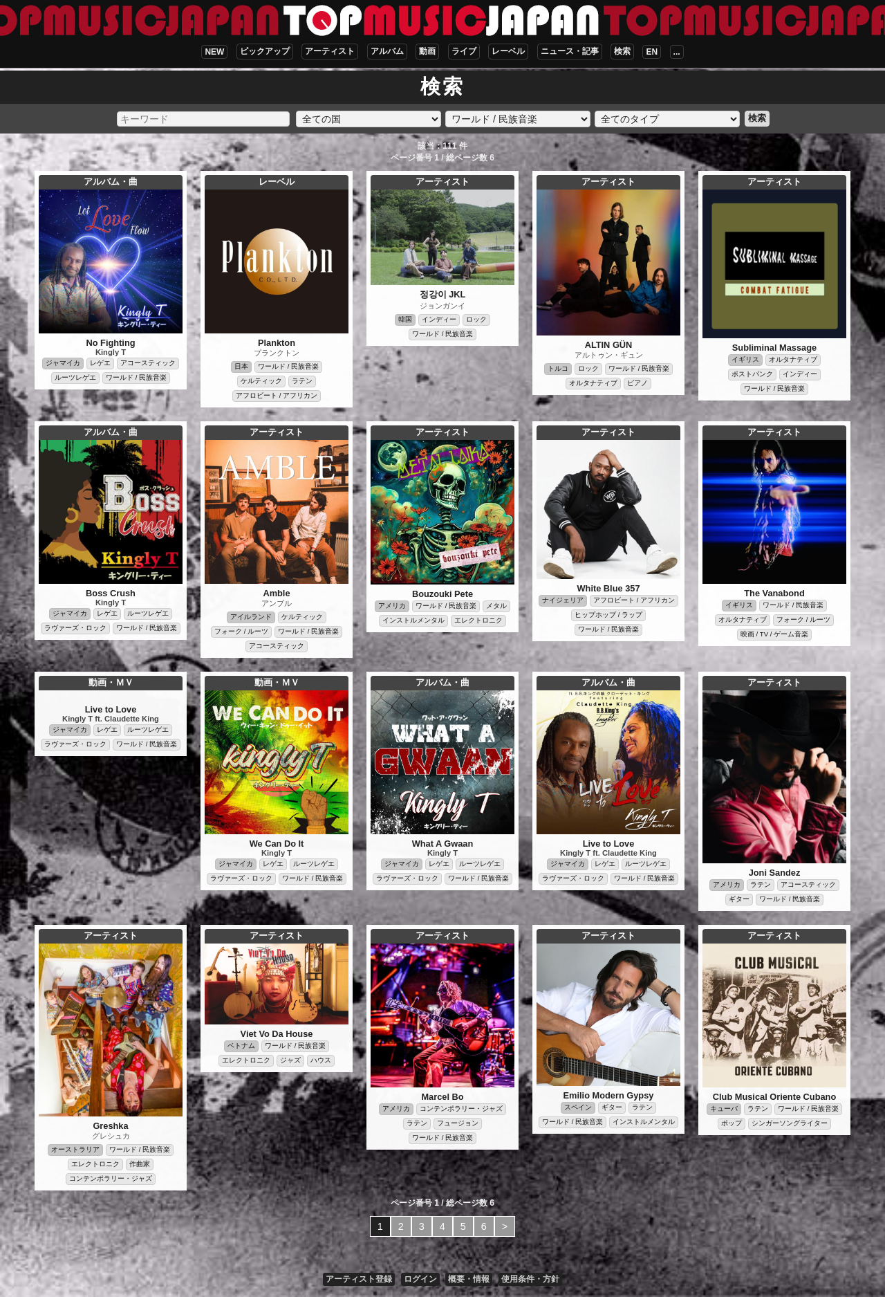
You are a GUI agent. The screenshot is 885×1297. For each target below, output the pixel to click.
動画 (427, 51)
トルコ (558, 368)
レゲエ (100, 363)
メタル (496, 605)
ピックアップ (265, 51)
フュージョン (457, 1123)
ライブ (463, 51)
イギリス (745, 359)
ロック (476, 319)
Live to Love (111, 709)
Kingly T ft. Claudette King (110, 719)
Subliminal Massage (774, 347)
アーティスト (330, 51)
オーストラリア (75, 1149)
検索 (622, 51)
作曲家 (139, 1164)
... (676, 52)
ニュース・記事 (570, 51)
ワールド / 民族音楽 (136, 377)
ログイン (420, 1279)
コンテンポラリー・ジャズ (110, 1178)
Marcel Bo (442, 1097)
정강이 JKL (443, 294)
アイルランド (251, 616)
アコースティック (148, 363)
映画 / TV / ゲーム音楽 (774, 634)
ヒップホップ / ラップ (608, 614)
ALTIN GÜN (609, 345)
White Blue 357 (608, 588)
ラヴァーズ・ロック (75, 628)
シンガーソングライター (790, 1123)
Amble (276, 593)
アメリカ (392, 605)
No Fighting (110, 343)
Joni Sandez (775, 872)
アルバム (387, 51)
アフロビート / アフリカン (276, 395)
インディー (439, 319)
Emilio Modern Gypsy (608, 1095)
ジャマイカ (63, 363)
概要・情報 (469, 1279)
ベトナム (241, 1045)
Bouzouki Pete (442, 594)
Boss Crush (111, 593)
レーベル (508, 51)
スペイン (578, 1107)
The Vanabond (774, 593)
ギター (739, 899)
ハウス (320, 1060)
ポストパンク (752, 374)
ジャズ (290, 1060)
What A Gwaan (443, 843)
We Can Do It (277, 843)
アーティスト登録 (359, 1279)
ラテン (302, 381)
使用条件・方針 (530, 1279)
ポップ (731, 1123)
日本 (241, 366)
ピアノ (637, 383)
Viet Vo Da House (277, 1034)
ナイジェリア (563, 600)
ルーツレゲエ (75, 377)
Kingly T (110, 352)
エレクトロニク (478, 620)
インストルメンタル (413, 620)
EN (652, 52)
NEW (214, 52)
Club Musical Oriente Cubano (774, 1097)
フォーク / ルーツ (241, 631)
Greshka (110, 1126)
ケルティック (261, 381)
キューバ (724, 1108)
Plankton (276, 343)
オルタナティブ (593, 383)
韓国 (405, 319)
